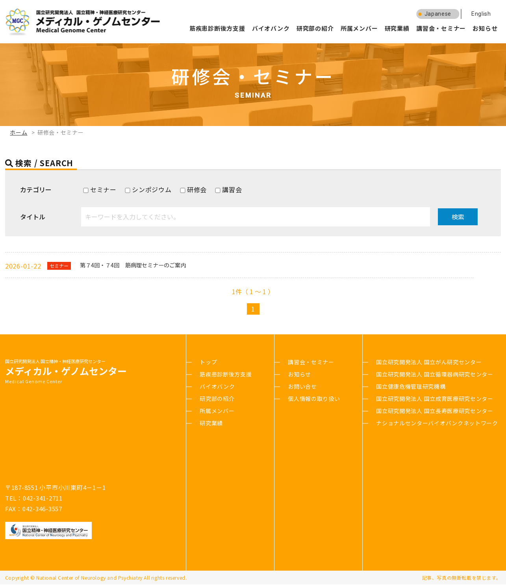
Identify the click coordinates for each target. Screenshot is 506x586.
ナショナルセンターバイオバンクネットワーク (437, 424)
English (481, 14)
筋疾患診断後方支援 (217, 28)
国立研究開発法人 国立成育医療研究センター (434, 400)
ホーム (18, 132)
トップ (208, 363)
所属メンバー (359, 28)
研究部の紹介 (315, 28)
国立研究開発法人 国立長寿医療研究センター (434, 412)
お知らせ (485, 28)
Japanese (438, 14)
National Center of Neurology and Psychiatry (89, 579)
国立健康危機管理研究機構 (410, 388)
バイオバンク (271, 28)
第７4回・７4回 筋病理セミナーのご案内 (143, 266)
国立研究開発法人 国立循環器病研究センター (434, 376)
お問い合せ (302, 388)
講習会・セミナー (441, 28)
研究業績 (397, 28)
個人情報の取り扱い (314, 400)
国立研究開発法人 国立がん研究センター (429, 363)
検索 (458, 216)
